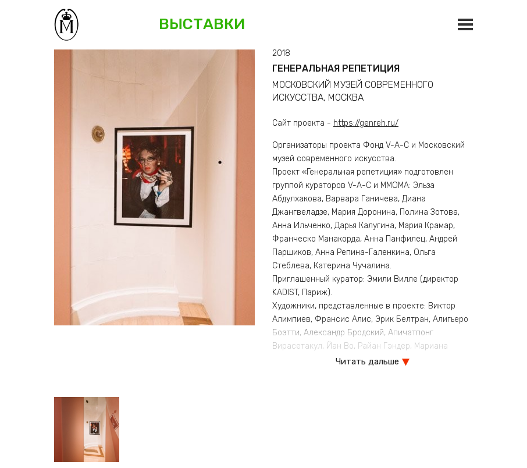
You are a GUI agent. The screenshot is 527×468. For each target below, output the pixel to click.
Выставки (202, 24)
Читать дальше (367, 361)
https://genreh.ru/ (365, 123)
